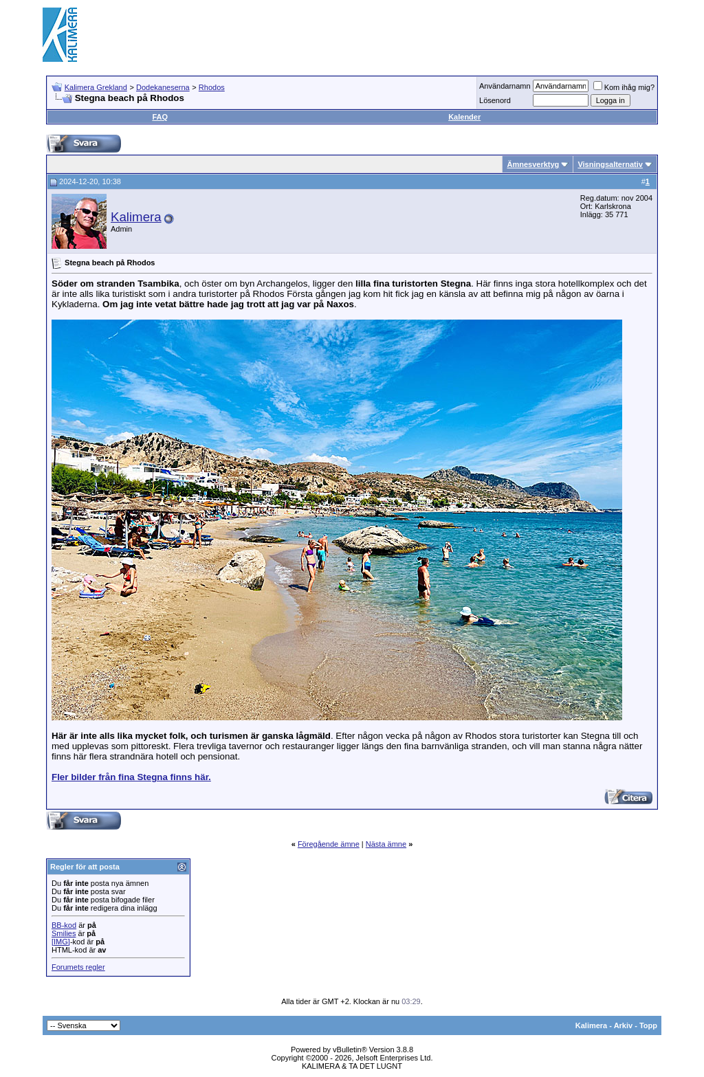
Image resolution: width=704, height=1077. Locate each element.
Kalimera (136, 217)
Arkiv (623, 1025)
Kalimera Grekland (96, 87)
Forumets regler (78, 967)
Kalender (464, 117)
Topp (648, 1025)
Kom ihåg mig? (623, 87)
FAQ (160, 117)
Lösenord (495, 100)
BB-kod (64, 925)
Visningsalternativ (610, 164)
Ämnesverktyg (533, 164)
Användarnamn (505, 86)
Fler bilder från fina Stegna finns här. (131, 777)
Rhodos (212, 87)
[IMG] (61, 941)
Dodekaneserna (163, 87)
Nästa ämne (386, 844)
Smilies (64, 933)
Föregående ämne (329, 844)
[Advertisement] (411, 34)
